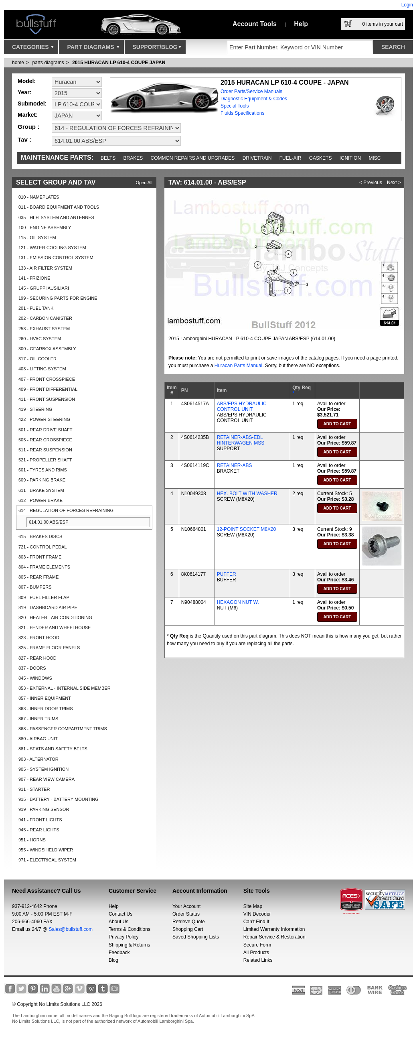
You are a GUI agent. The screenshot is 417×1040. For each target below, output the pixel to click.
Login (407, 5)
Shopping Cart (187, 929)
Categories (33, 49)
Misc (374, 158)
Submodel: (32, 103)
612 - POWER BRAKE (40, 500)
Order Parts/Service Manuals (251, 91)
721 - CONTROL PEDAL (42, 546)
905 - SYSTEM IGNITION (43, 769)
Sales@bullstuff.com (71, 929)
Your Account (186, 906)
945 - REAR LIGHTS (38, 829)
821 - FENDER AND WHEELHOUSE (54, 627)
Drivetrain (257, 158)
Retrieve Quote (188, 921)
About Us (118, 921)
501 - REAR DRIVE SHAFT (45, 429)
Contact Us (120, 914)
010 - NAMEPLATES (38, 197)
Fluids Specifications (242, 113)
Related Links (258, 960)
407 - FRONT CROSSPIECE (46, 379)
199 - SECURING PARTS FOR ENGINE (57, 298)
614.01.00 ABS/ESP (48, 522)
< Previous (370, 182)
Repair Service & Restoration (274, 937)
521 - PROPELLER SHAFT (45, 459)
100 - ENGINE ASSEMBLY (44, 227)
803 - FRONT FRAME (39, 557)
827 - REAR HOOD (37, 658)
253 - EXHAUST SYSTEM (44, 328)
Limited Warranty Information (274, 929)
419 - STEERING (35, 409)
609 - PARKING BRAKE (41, 479)
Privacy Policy (124, 937)
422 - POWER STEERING (44, 419)
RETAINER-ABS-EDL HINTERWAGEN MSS (241, 440)
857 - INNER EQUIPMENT (44, 698)
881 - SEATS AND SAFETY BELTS (52, 748)
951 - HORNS (32, 839)
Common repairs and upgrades (193, 158)
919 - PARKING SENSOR (43, 809)
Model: (27, 81)
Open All (144, 182)
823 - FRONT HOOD (38, 637)
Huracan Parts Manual (238, 365)
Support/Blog (157, 49)
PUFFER (226, 574)
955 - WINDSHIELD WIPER (45, 849)
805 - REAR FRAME (38, 577)
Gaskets (320, 158)
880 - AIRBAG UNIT (38, 738)
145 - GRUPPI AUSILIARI (43, 288)
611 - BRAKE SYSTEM (41, 490)
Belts (108, 158)
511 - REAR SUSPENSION (45, 449)
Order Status (186, 914)
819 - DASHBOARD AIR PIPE (47, 607)
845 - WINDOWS (35, 678)
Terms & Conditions (129, 929)
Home (18, 62)
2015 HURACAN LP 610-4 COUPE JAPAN (118, 62)
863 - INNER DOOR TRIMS (45, 708)
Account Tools (255, 23)
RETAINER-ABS (234, 465)
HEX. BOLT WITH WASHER (247, 493)
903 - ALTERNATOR (38, 759)
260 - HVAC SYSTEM (39, 338)
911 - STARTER (34, 789)
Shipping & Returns (129, 945)
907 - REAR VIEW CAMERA (46, 779)
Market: (28, 115)
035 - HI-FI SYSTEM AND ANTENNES (56, 217)
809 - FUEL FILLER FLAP (43, 597)
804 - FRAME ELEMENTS (44, 567)
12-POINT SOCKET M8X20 (246, 529)
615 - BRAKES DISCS (40, 536)
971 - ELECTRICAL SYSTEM (47, 859)
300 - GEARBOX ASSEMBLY (47, 348)
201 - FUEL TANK (35, 308)
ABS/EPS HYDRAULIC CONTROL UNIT (242, 406)
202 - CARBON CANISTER (45, 318)
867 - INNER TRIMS (38, 718)
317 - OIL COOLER (37, 358)
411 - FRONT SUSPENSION (46, 399)
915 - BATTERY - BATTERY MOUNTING (58, 799)
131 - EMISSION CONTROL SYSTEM (55, 257)
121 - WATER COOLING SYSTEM (52, 247)
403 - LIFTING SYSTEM (42, 368)
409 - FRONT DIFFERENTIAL (47, 389)
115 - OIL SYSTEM (37, 237)
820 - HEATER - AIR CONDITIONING (55, 617)
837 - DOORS (32, 668)
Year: (24, 92)
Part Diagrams (93, 49)
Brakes (133, 158)
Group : (28, 126)
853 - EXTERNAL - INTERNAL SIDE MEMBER (64, 688)
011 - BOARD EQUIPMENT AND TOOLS (58, 207)
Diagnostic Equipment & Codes (254, 99)
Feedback (119, 952)
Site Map (252, 906)
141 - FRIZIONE (34, 278)
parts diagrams (48, 62)
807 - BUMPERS (35, 587)
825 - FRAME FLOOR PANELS (49, 647)
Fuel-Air (290, 158)
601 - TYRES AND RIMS (42, 469)
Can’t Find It (256, 921)
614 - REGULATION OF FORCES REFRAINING (65, 510)
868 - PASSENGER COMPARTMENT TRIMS (62, 728)
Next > (394, 182)
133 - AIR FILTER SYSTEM (45, 268)
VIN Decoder (257, 914)
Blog (113, 960)
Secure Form (257, 945)
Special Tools (235, 106)
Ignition (350, 158)
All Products (256, 952)
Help (301, 23)
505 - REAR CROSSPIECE (45, 439)
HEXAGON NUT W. (238, 602)
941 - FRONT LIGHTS (40, 819)
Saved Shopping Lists (195, 937)
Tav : (24, 139)
